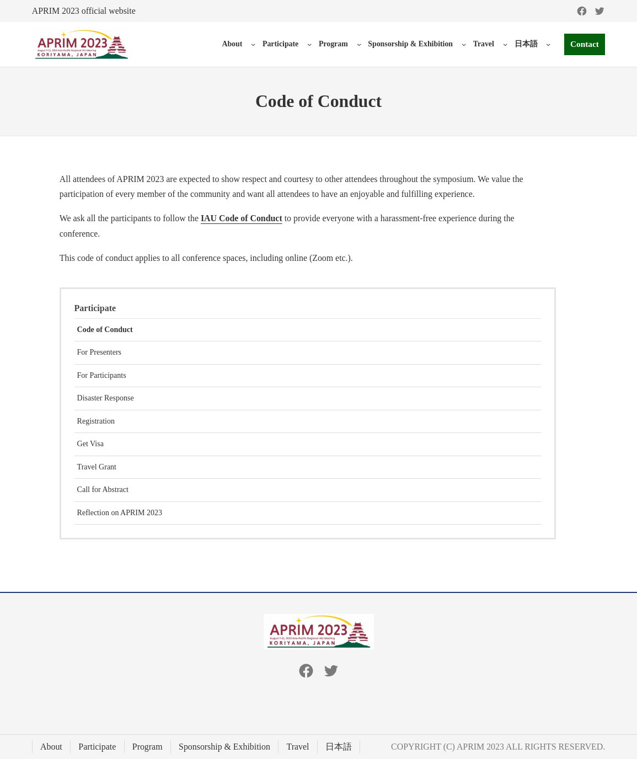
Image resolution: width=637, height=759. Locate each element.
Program (331, 44)
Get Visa (90, 444)
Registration (96, 421)
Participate (279, 44)
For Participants (101, 375)
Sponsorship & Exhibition (408, 44)
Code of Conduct (105, 329)
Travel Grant (96, 467)
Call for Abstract (103, 489)
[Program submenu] (357, 44)
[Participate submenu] (308, 44)
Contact (584, 44)
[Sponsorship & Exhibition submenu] (462, 44)
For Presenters (99, 352)
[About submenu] (251, 44)
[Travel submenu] (503, 44)
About (231, 44)
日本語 (524, 44)
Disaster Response (105, 398)
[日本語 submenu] (547, 44)
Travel (482, 44)
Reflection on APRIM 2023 (119, 513)
